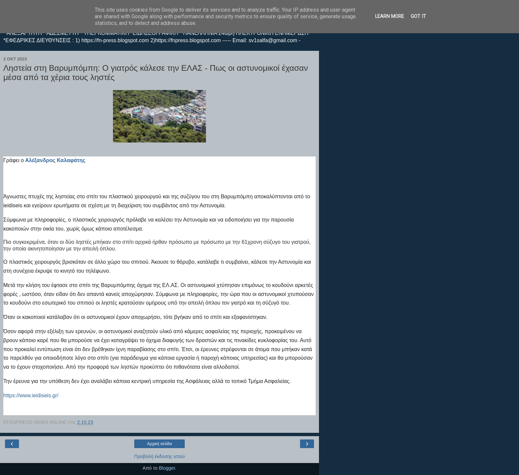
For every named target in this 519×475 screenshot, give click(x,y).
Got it (418, 16)
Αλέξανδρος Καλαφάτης (55, 160)
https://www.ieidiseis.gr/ (30, 395)
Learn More (389, 16)
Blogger (167, 468)
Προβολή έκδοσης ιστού (159, 456)
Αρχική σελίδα (159, 443)
